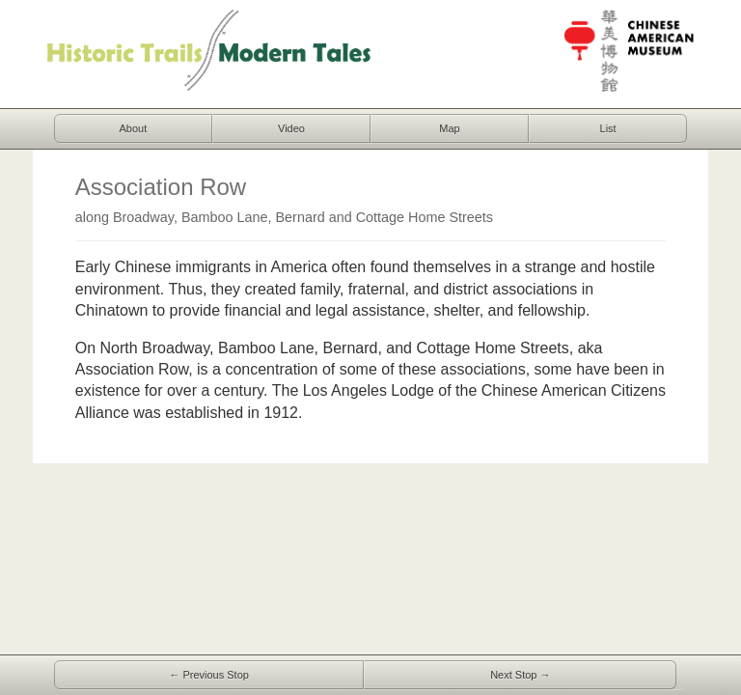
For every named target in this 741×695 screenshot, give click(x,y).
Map (449, 128)
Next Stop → (520, 675)
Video (291, 128)
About (134, 128)
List (608, 128)
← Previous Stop (209, 675)
